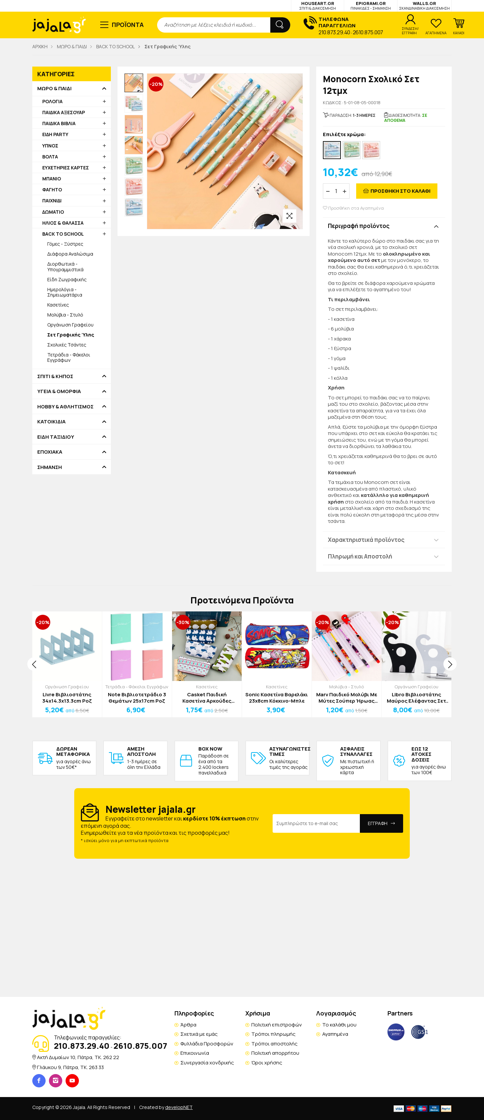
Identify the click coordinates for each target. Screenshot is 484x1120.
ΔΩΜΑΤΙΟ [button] (53, 212)
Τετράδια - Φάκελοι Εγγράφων (68, 357)
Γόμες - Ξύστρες (65, 244)
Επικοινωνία (194, 1052)
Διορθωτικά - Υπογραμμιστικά (65, 266)
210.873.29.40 (334, 32)
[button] (458, 27)
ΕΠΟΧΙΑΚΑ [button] (49, 452)
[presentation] (34, 664)
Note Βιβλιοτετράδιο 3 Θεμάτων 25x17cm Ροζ (137, 697)
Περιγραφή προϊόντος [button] (358, 226)
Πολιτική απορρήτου (275, 1052)
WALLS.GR (424, 5)
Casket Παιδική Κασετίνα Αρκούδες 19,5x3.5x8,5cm (206, 697)
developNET (179, 1107)
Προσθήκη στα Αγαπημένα (353, 208)
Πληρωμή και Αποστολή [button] (360, 556)
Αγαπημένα (335, 1033)
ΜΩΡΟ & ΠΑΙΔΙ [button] (54, 88)
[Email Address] (316, 823)
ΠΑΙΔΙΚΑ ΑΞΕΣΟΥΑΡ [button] (63, 112)
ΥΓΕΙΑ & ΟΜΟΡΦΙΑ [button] (59, 391)
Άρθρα (188, 1024)
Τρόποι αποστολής (274, 1043)
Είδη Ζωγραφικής (67, 279)
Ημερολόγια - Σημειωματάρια (64, 292)
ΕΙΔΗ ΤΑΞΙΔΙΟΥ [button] (55, 437)
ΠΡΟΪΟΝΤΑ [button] (128, 25)
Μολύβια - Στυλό (65, 315)
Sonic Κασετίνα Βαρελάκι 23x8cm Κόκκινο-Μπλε (276, 697)
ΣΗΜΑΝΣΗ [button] (49, 467)
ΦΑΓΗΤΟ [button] (52, 189)
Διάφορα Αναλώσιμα (70, 254)
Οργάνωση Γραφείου (70, 325)
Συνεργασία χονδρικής (207, 1062)
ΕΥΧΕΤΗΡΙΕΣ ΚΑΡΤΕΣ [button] (65, 167)
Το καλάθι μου (339, 1024)
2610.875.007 (368, 32)
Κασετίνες (58, 305)
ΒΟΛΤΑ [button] (50, 156)
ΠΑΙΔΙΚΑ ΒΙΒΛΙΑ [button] (59, 123)
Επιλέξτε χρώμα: (344, 134)
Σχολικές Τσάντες (66, 344)
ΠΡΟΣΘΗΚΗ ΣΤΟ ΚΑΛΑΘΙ (400, 190)
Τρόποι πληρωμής (273, 1033)
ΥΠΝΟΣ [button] (50, 145)
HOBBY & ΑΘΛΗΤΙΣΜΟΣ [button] (65, 406)
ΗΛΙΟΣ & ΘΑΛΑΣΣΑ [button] (63, 223)
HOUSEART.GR (317, 5)
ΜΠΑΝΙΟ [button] (51, 178)
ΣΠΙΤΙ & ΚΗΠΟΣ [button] (55, 376)
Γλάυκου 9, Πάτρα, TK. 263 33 (70, 1067)
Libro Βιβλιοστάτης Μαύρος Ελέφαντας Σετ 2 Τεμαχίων (416, 697)
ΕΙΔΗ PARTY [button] (55, 134)
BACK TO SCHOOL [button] (63, 234)
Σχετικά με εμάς (199, 1033)
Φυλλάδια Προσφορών (206, 1043)
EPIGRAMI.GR (371, 5)
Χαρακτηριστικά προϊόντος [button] (366, 540)
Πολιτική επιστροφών (276, 1024)
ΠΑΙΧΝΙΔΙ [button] (52, 200)
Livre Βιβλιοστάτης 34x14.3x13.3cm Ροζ (67, 697)
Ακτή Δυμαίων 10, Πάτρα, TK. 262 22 (78, 1057)
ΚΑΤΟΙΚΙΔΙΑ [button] (51, 421)
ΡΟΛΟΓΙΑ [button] (52, 101)
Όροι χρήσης (266, 1062)
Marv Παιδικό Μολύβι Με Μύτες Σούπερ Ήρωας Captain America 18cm (346, 697)
